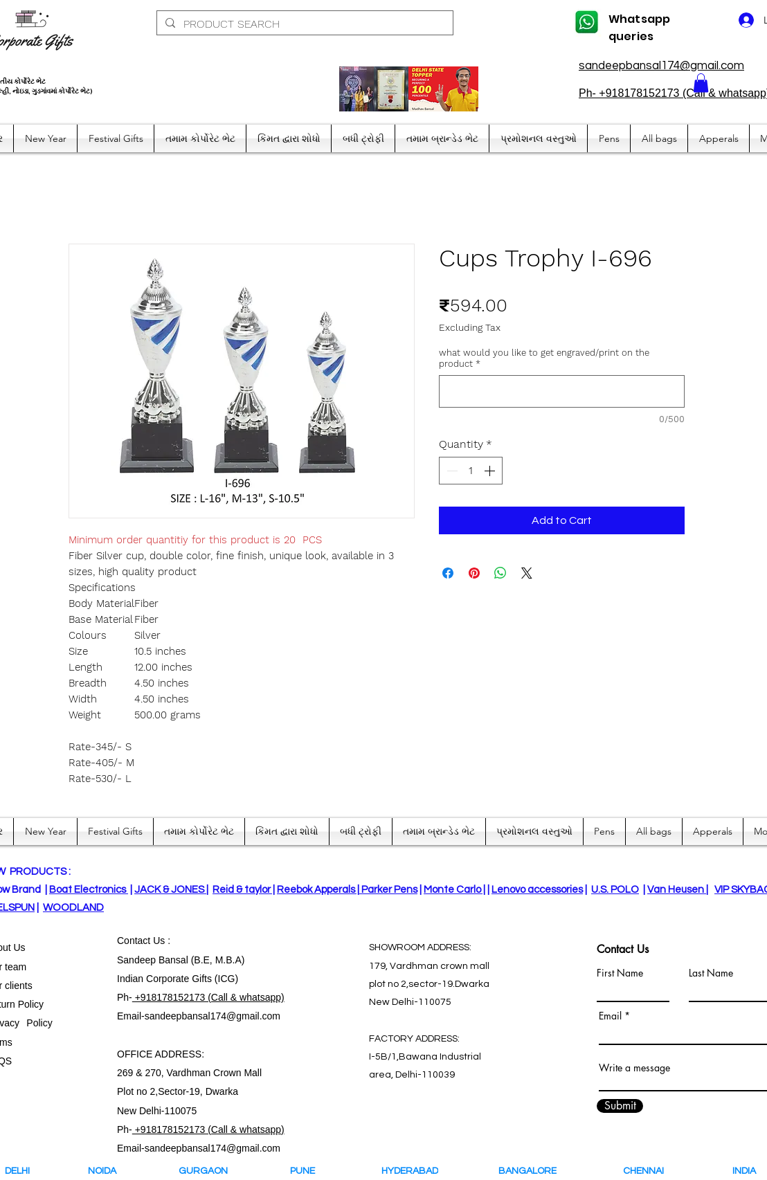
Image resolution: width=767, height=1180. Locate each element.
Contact (135, 940)
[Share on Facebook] (448, 573)
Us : (161, 940)
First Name (620, 973)
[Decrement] (450, 470)
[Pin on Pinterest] (474, 573)
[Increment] (490, 470)
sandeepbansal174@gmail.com (661, 66)
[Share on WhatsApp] (500, 573)
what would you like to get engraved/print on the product (544, 358)
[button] (701, 82)
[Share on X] (526, 573)
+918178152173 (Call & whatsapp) (208, 997)
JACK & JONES (170, 889)
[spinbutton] (470, 470)
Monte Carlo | (454, 889)
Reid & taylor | (244, 889)
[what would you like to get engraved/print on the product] (562, 391)
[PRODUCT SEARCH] (303, 24)
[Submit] (620, 1106)
